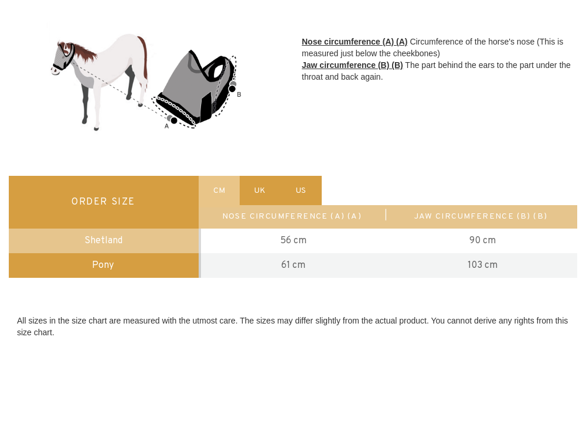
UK (259, 191)
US (301, 191)
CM (219, 191)
